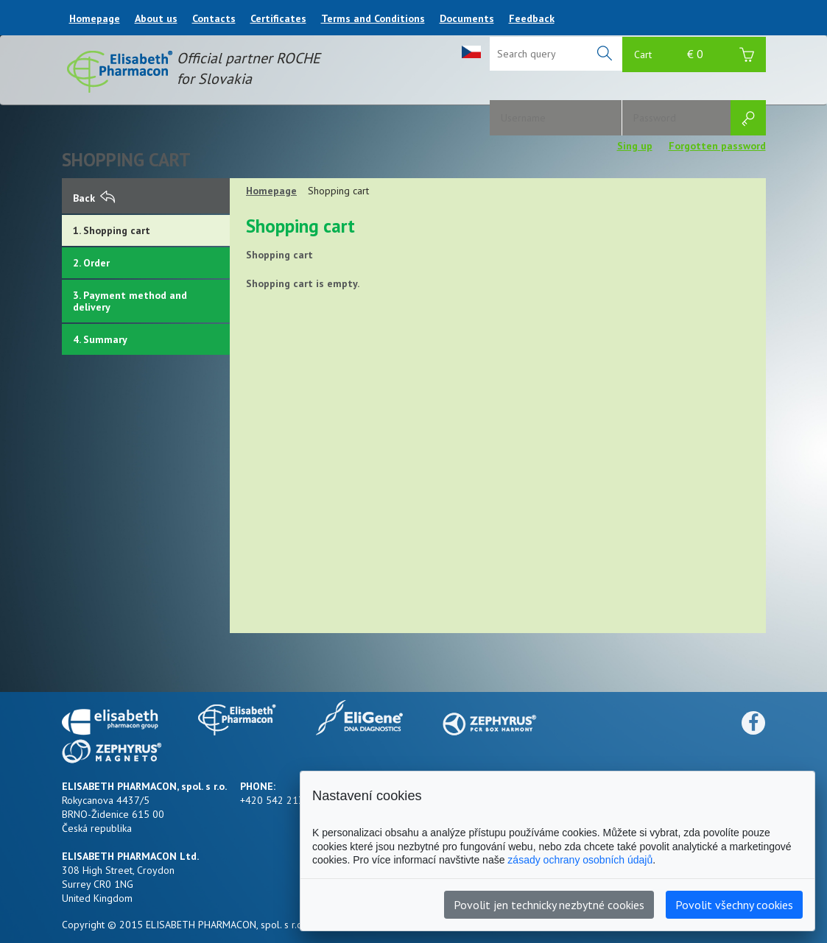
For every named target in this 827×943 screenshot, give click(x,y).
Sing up (634, 145)
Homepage (94, 18)
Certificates (278, 18)
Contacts (214, 18)
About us (156, 18)
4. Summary (100, 339)
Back (94, 198)
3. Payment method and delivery (130, 301)
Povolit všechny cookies (734, 904)
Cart (694, 56)
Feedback (532, 18)
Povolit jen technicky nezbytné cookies (549, 904)
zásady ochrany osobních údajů (579, 860)
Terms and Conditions (373, 18)
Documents (467, 18)
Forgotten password (717, 145)
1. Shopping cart (111, 230)
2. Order (91, 262)
